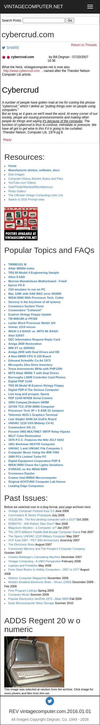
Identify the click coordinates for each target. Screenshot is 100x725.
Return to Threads (84, 45)
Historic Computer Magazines (27, 578)
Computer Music (19, 594)
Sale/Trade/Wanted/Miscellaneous (30, 187)
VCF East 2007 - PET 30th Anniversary (33, 540)
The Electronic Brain (21, 544)
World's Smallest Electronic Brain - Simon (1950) (39, 582)
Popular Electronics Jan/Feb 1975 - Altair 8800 (38, 598)
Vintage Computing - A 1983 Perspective (34, 561)
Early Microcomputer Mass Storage (31, 603)
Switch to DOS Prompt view (26, 199)
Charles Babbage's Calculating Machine (34, 557)
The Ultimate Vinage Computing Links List (35, 195)
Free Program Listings (22, 590)
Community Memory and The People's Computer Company (46, 548)
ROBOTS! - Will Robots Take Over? (31, 523)
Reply (7, 140)
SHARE (10, 48)
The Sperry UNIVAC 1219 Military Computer (37, 536)
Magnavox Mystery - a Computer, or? (32, 527)
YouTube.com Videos (22, 182)
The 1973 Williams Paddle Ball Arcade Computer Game (44, 532)
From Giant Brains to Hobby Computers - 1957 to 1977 (43, 569)
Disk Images (16, 174)
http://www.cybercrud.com (21, 71)
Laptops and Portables (23, 565)
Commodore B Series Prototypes (29, 515)
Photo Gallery (17, 191)
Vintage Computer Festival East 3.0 (31, 511)
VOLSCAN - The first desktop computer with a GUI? (42, 519)
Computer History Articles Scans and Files (35, 178)
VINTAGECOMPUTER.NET (33, 6)
